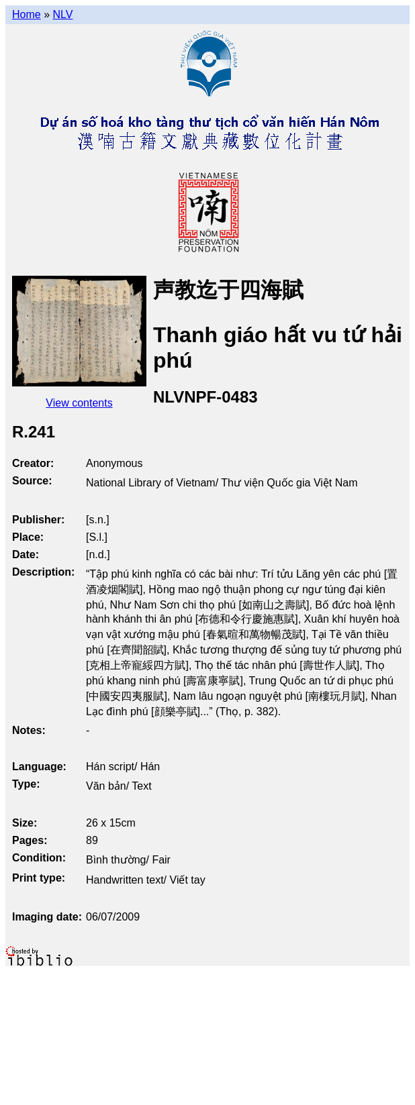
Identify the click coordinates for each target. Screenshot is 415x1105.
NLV (62, 14)
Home (26, 14)
